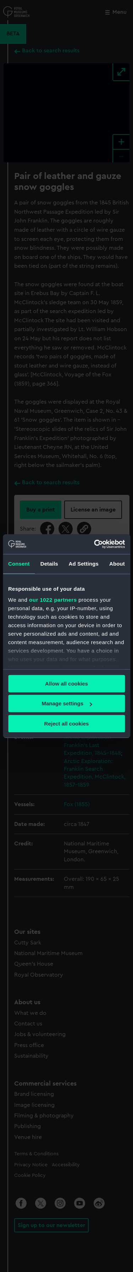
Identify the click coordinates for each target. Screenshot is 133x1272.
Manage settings (66, 703)
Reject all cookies (66, 724)
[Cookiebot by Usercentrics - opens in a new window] (95, 544)
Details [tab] (49, 564)
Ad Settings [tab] (84, 564)
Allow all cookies (66, 684)
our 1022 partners (53, 600)
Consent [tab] (19, 564)
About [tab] (117, 564)
